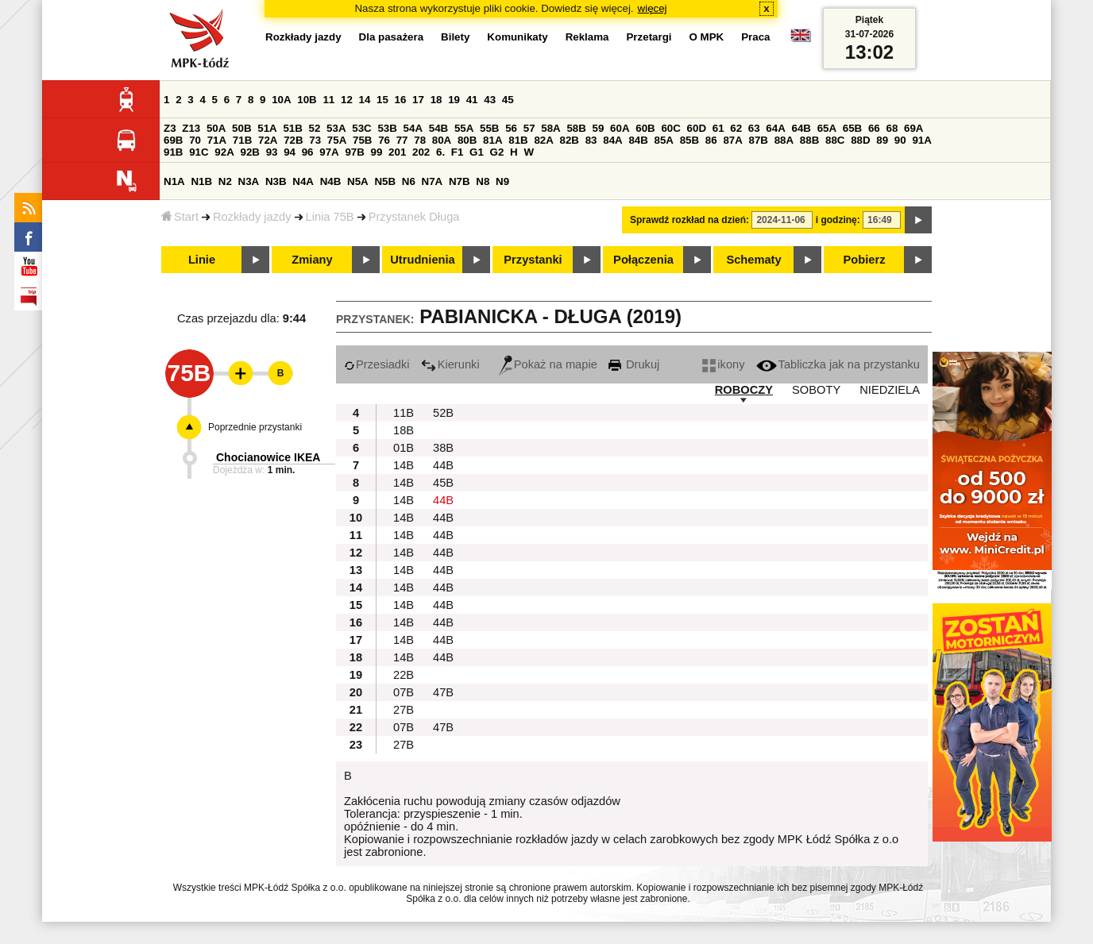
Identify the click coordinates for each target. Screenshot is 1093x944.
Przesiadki (377, 364)
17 (418, 100)
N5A (358, 181)
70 (195, 140)
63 (754, 128)
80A (441, 140)
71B (242, 140)
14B (403, 465)
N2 (225, 181)
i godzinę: (838, 219)
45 (508, 100)
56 (511, 128)
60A (619, 128)
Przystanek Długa (414, 216)
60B (645, 128)
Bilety (455, 37)
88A (784, 140)
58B (575, 128)
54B (438, 128)
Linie (201, 259)
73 (315, 140)
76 (384, 140)
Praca (755, 37)
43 (490, 100)
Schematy (753, 259)
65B (852, 128)
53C (361, 128)
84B (637, 140)
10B (306, 100)
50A (216, 128)
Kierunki (450, 364)
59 (598, 128)
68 (892, 128)
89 (882, 140)
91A (921, 140)
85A (664, 140)
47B (443, 692)
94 (289, 152)
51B (292, 128)
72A (267, 140)
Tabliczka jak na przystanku (838, 364)
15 (382, 100)
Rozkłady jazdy (252, 216)
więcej (652, 8)
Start (180, 216)
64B (800, 128)
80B (467, 140)
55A (463, 128)
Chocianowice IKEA (268, 457)
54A (413, 128)
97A (328, 152)
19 (454, 100)
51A (266, 128)
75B (362, 140)
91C (198, 152)
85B (689, 140)
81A (492, 140)
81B (517, 140)
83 (591, 140)
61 (718, 128)
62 (736, 128)
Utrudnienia (422, 259)
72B (293, 140)
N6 (408, 181)
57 (529, 128)
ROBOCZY (744, 389)
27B (403, 709)
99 (377, 152)
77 (402, 140)
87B (758, 140)
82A (543, 140)
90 (900, 140)
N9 (502, 181)
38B (443, 447)
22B (403, 675)
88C (834, 140)
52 (315, 128)
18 (436, 100)
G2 (497, 152)
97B (354, 152)
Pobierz (865, 259)
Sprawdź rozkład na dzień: (689, 219)
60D (696, 128)
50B (241, 128)
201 (397, 152)
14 (365, 100)
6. (440, 152)
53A (336, 128)
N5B (385, 181)
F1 (457, 152)
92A (224, 152)
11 (328, 100)
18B (403, 430)
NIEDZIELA (889, 389)
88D (860, 140)
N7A (432, 181)
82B (569, 140)
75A (336, 140)
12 (347, 100)
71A (216, 140)
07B (403, 692)
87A (732, 140)
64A (775, 128)
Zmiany (312, 259)
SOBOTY (816, 389)
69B (173, 140)
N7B (459, 181)
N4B (331, 181)
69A (913, 128)
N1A (174, 181)
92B (249, 152)
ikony (723, 364)
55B (489, 128)
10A (281, 100)
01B (403, 447)
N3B (276, 181)
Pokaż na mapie (548, 364)
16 (401, 100)
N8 (482, 181)
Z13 (191, 128)
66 (874, 128)
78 (420, 140)
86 (711, 140)
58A (550, 128)
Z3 (170, 128)
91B (173, 152)
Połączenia (643, 259)
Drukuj (633, 364)
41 (472, 100)
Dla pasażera (391, 37)
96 (308, 152)
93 (272, 152)
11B (403, 412)
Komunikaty (517, 37)
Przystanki (533, 259)
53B (386, 128)
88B (809, 140)
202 (421, 152)
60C (670, 128)
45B (443, 482)
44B (443, 465)
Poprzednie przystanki (255, 427)
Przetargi (648, 37)
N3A (249, 181)
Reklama (587, 37)
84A (612, 140)
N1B (201, 181)
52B (443, 412)
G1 (476, 152)
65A (826, 128)
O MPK (706, 37)
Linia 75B (330, 216)
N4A (303, 181)
